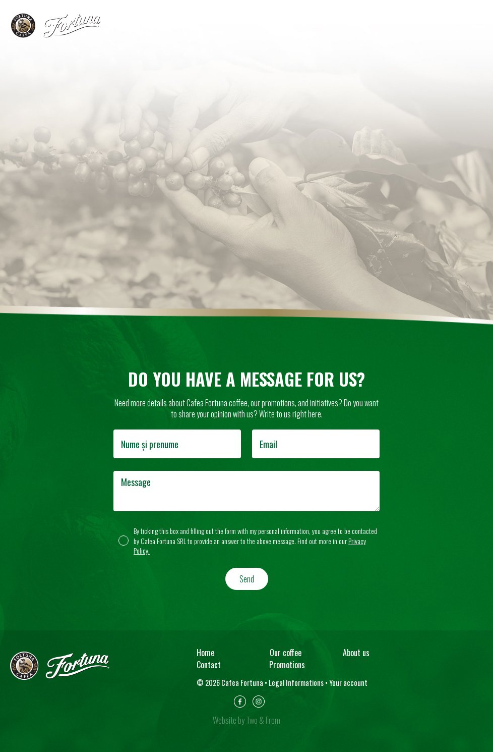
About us (356, 653)
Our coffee (285, 653)
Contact (209, 665)
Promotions (287, 665)
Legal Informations (296, 682)
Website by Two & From (246, 720)
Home (205, 653)
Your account (348, 682)
